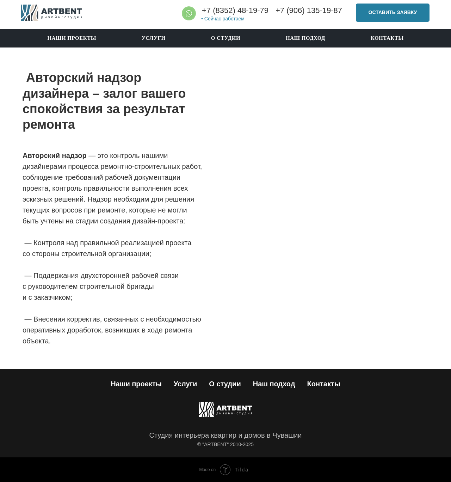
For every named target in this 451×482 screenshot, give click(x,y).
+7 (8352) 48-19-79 (235, 10)
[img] (51, 13)
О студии (225, 38)
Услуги (154, 38)
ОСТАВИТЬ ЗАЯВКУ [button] (393, 12)
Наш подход (305, 38)
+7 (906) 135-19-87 (309, 10)
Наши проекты (71, 38)
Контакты (387, 38)
